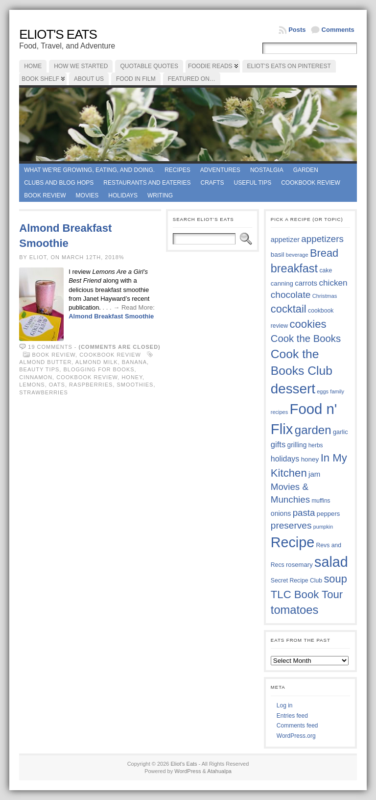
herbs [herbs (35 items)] (315, 445)
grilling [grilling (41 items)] (297, 445)
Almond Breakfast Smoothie (111, 316)
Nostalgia (266, 170)
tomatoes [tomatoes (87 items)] (295, 610)
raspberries (91, 385)
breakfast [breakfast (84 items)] (294, 268)
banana (134, 362)
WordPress (187, 771)
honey (131, 377)
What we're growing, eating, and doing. (89, 170)
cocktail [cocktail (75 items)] (288, 309)
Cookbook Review (310, 182)
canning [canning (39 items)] (282, 283)
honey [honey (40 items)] (310, 459)
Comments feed (297, 725)
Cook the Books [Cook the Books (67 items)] (306, 338)
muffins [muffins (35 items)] (320, 500)
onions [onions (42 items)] (281, 513)
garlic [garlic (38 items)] (340, 432)
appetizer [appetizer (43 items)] (285, 239)
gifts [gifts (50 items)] (278, 444)
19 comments (50, 347)
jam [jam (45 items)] (314, 474)
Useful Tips (253, 182)
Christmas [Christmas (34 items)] (324, 296)
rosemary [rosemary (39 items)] (299, 564)
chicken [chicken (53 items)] (333, 283)
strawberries (43, 392)
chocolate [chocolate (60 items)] (291, 295)
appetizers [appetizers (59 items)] (322, 239)
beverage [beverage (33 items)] (297, 255)
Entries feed (292, 715)
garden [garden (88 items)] (313, 429)
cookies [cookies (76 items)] (307, 324)
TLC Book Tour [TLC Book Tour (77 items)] (307, 594)
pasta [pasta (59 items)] (304, 513)
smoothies (135, 385)
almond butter (45, 362)
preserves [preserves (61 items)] (291, 525)
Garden (305, 170)
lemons (32, 385)
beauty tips (39, 369)
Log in (285, 705)
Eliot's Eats (58, 34)
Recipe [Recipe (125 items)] (292, 542)
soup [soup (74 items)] (335, 579)
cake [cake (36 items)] (325, 270)
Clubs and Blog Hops (59, 182)
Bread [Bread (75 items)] (324, 253)
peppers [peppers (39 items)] (328, 513)
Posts (297, 29)
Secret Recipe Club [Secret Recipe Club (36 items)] (296, 580)
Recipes (177, 170)
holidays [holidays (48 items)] (285, 459)
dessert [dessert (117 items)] (293, 388)
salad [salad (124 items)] (331, 562)
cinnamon (35, 377)
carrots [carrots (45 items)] (306, 283)
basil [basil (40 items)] (277, 254)
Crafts (212, 182)
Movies (87, 195)
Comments (338, 29)
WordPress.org (296, 735)
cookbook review (87, 377)
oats (57, 385)
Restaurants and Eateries (146, 182)
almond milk (96, 362)
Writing (160, 195)
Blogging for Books (98, 369)
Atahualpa (219, 771)
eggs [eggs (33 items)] (323, 391)
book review (45, 195)
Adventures (220, 170)
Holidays (123, 195)
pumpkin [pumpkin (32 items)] (323, 527)
